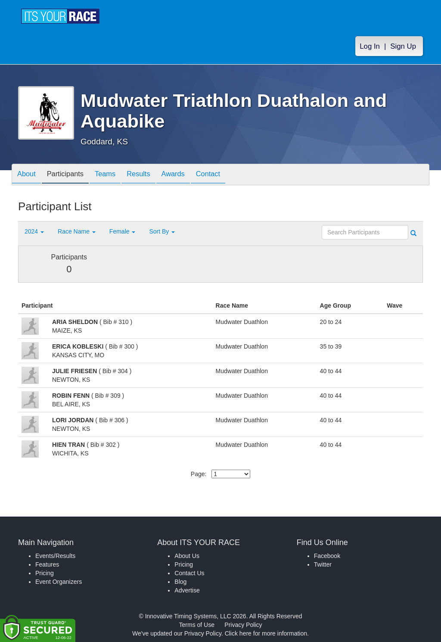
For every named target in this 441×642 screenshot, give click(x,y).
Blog (180, 581)
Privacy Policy (243, 624)
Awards (188, 175)
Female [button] (122, 231)
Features (47, 564)
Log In (370, 48)
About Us (186, 555)
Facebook (327, 555)
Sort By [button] (162, 231)
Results (150, 175)
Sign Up (403, 48)
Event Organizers (58, 581)
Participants (70, 175)
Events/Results (55, 555)
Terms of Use (196, 624)
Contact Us (189, 573)
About (28, 175)
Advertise (186, 590)
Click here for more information (266, 633)
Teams (113, 175)
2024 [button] (34, 231)
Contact (226, 175)
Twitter (323, 564)
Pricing (44, 573)
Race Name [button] (77, 231)
